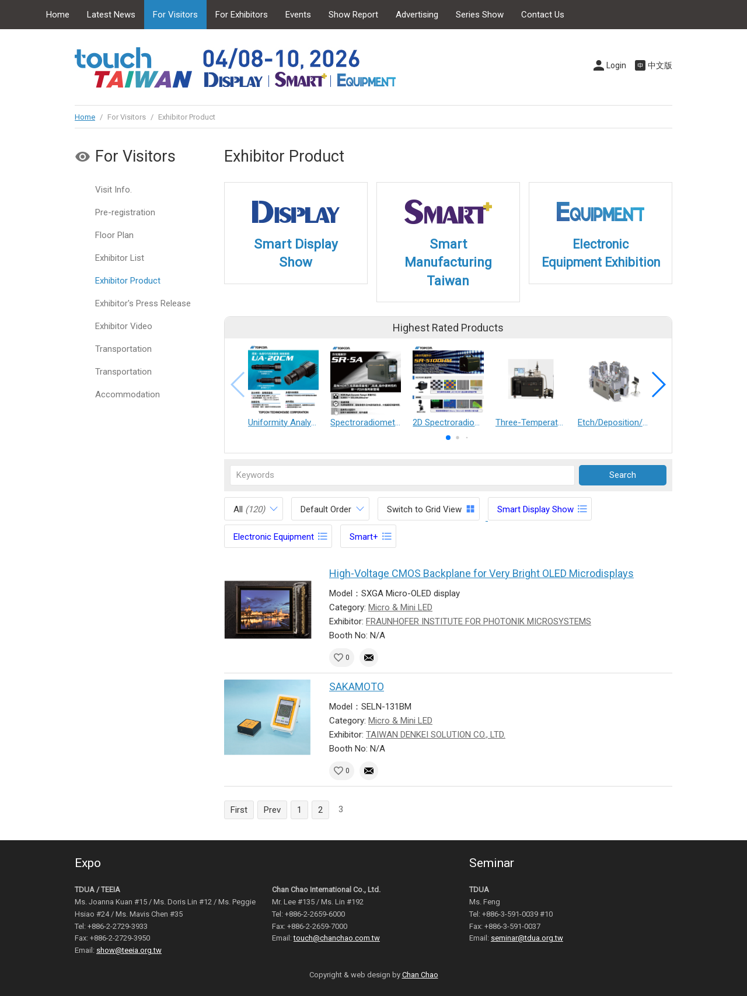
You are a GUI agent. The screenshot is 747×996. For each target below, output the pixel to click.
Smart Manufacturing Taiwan (448, 262)
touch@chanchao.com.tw (337, 938)
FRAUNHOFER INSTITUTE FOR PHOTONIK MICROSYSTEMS (478, 621)
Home (57, 14)
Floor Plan (114, 235)
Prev (272, 810)
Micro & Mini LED (400, 607)
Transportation (123, 349)
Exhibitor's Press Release (143, 303)
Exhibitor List (119, 258)
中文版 (660, 65)
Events (298, 14)
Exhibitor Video (123, 326)
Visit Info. (113, 189)
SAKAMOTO (356, 686)
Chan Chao (420, 974)
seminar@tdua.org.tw (527, 938)
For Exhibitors (241, 14)
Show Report (353, 14)
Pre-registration (125, 212)
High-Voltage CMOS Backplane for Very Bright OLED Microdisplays (481, 573)
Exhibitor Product (127, 280)
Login (616, 65)
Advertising (417, 14)
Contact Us (542, 14)
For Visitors (175, 14)
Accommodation (127, 394)
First (239, 810)
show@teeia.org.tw (129, 950)
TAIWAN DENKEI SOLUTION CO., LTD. (435, 734)
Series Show (480, 14)
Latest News (111, 14)
